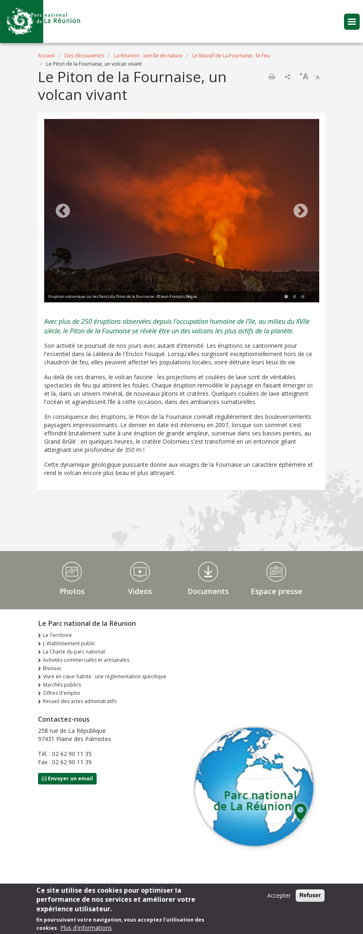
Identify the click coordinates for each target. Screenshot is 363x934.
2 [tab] (294, 297)
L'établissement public (69, 643)
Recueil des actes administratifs (79, 701)
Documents (208, 591)
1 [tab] (286, 297)
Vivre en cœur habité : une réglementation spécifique (104, 676)
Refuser (310, 897)
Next (300, 211)
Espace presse (276, 591)
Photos (72, 591)
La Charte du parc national (74, 651)
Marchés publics (62, 684)
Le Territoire (57, 635)
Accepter (279, 897)
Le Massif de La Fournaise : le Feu (231, 55)
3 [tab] (303, 297)
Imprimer (272, 76)
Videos (140, 591)
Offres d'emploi (61, 692)
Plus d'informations (86, 929)
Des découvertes (84, 55)
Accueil (46, 55)
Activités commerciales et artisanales (86, 659)
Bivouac (52, 668)
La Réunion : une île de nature (148, 55)
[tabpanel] (181, 211)
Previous (63, 211)
